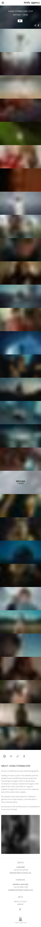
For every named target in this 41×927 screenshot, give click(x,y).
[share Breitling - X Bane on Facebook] (38, 26)
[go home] (31, 3)
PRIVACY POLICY (20, 901)
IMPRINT (20, 904)
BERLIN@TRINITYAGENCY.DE (20, 872)
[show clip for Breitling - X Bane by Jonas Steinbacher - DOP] (20, 17)
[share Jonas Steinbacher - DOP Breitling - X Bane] (35, 25)
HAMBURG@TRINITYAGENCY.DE (20, 890)
